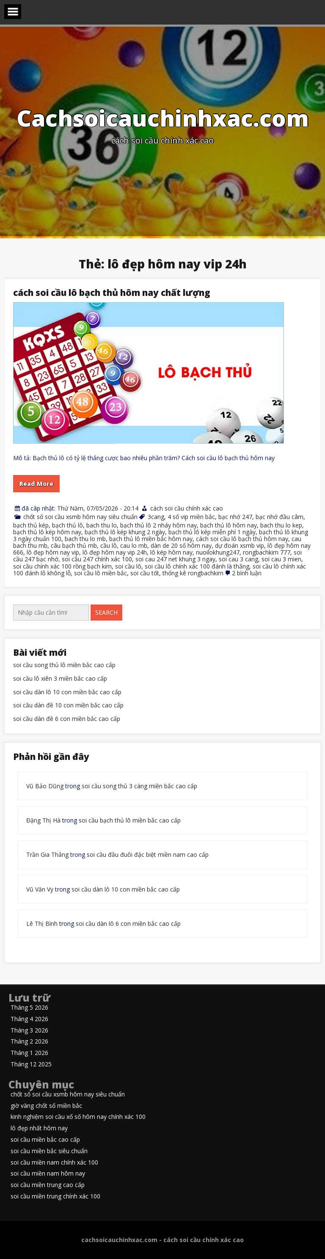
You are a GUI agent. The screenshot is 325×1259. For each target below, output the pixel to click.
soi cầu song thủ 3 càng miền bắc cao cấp (139, 786)
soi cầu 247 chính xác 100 (97, 559)
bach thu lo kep (281, 525)
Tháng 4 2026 (29, 1019)
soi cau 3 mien (281, 559)
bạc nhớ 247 (235, 517)
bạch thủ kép (31, 525)
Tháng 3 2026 (29, 1030)
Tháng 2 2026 (29, 1041)
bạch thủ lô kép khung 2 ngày (125, 532)
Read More (36, 484)
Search (106, 612)
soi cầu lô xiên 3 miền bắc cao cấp (60, 678)
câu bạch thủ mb (74, 545)
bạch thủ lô (67, 525)
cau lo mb (133, 545)
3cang (156, 517)
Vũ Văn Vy (39, 889)
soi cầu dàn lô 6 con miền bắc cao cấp (128, 923)
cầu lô (108, 545)
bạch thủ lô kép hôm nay (47, 532)
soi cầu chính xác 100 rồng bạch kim (62, 566)
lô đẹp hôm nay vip (53, 552)
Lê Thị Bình (42, 923)
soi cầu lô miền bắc (100, 573)
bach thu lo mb (85, 539)
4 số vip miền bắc (191, 517)
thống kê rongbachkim (192, 573)
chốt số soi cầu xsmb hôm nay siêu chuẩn (80, 517)
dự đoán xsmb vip (239, 545)
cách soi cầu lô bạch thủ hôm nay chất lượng (111, 292)
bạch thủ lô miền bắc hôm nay (151, 539)
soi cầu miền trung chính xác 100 (55, 1196)
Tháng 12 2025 (31, 1064)
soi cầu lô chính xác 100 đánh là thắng (197, 566)
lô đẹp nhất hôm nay (39, 1128)
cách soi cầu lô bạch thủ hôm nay (242, 539)
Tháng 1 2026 (29, 1053)
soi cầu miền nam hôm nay (48, 1173)
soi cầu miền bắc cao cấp (45, 1139)
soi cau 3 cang (238, 559)
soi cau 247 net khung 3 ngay (175, 559)
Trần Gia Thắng (47, 854)
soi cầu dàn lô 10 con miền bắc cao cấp (67, 692)
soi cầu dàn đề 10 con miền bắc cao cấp (68, 705)
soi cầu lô (128, 566)
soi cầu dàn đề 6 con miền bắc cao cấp (66, 719)
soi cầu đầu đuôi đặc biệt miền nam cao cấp (148, 854)
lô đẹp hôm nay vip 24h (115, 552)
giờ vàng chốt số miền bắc (46, 1106)
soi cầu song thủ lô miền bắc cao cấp (64, 665)
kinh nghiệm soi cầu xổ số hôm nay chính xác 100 (78, 1117)
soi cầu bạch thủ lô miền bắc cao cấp (130, 820)
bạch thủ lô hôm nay (228, 525)
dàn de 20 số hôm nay (181, 545)
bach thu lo (101, 525)
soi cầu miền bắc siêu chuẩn (49, 1151)
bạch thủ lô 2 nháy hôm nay (158, 525)
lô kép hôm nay (171, 552)
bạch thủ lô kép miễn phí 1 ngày (212, 532)
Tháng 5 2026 (29, 1007)
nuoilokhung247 (218, 552)
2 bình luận (247, 573)
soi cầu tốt (144, 573)
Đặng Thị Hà (43, 820)
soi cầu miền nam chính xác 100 (54, 1162)
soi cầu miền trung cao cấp (48, 1185)
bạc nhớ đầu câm (279, 517)
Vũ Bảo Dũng (44, 786)
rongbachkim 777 (266, 552)
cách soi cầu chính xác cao (186, 508)
